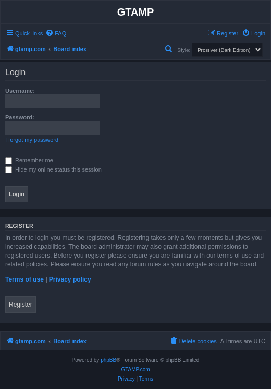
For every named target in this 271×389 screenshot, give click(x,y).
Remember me (29, 160)
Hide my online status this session (53, 169)
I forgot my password (31, 140)
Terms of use (24, 279)
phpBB (108, 360)
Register (20, 304)
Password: (19, 117)
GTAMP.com (135, 369)
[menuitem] (55, 33)
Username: (20, 91)
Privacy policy (70, 279)
